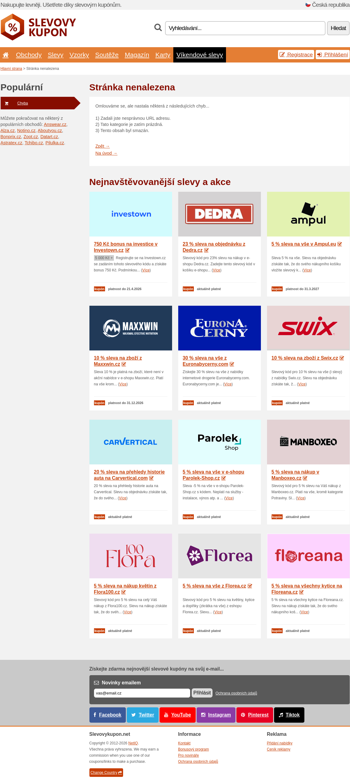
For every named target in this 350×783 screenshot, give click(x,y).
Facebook (110, 714)
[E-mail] (142, 693)
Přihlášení (332, 54)
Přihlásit (202, 692)
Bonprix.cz (11, 136)
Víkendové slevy (199, 54)
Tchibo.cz (33, 142)
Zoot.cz (31, 136)
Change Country (106, 772)
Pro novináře (188, 755)
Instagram (219, 714)
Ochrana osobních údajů (236, 693)
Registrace (296, 54)
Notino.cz (26, 130)
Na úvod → (107, 153)
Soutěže (107, 54)
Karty (162, 54)
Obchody (29, 54)
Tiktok (293, 714)
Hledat (338, 28)
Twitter (146, 714)
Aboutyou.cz (50, 130)
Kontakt (184, 743)
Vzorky (79, 54)
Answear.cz (55, 124)
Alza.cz (8, 130)
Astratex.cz (11, 142)
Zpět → (103, 146)
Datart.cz (49, 136)
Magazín (137, 54)
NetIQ (133, 743)
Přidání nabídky (279, 743)
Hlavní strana (11, 68)
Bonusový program (193, 749)
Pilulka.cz (54, 142)
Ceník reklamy (279, 749)
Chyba (14, 103)
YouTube (181, 714)
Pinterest (258, 714)
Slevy (55, 54)
